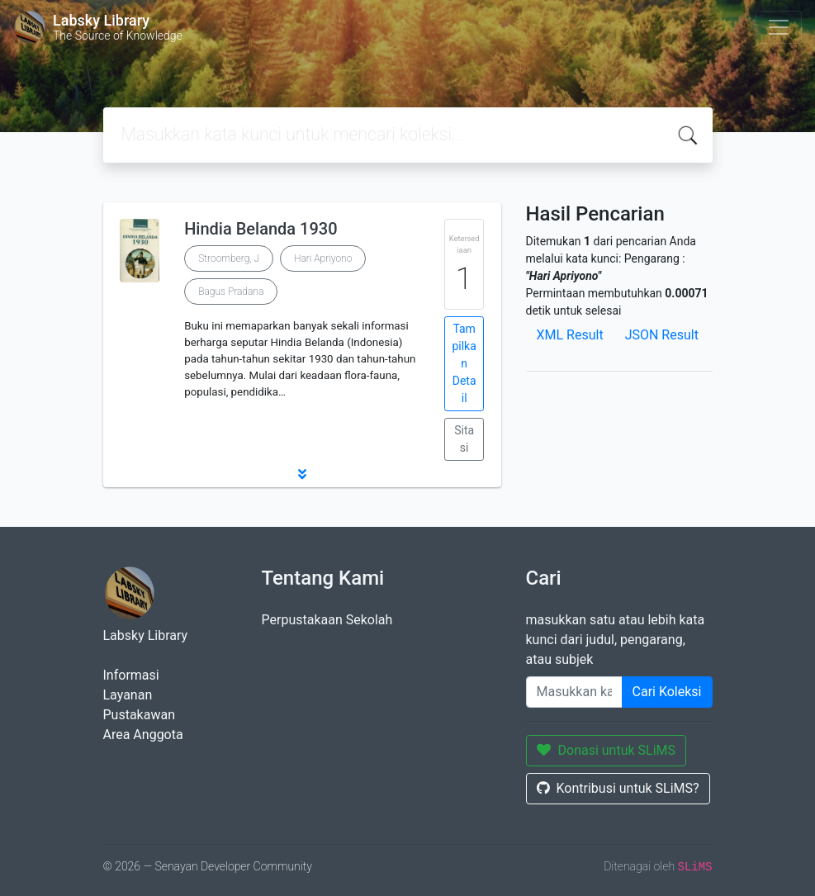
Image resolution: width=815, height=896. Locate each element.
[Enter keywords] (574, 692)
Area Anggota (143, 734)
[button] (302, 474)
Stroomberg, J (228, 258)
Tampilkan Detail (464, 363)
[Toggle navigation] (779, 27)
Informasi (131, 675)
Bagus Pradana (230, 291)
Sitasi (464, 439)
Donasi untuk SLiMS (606, 750)
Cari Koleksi (667, 691)
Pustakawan (139, 715)
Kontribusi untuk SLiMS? (618, 788)
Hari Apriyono (323, 258)
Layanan (128, 695)
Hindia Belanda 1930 (260, 229)
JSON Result (662, 335)
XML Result (570, 335)
